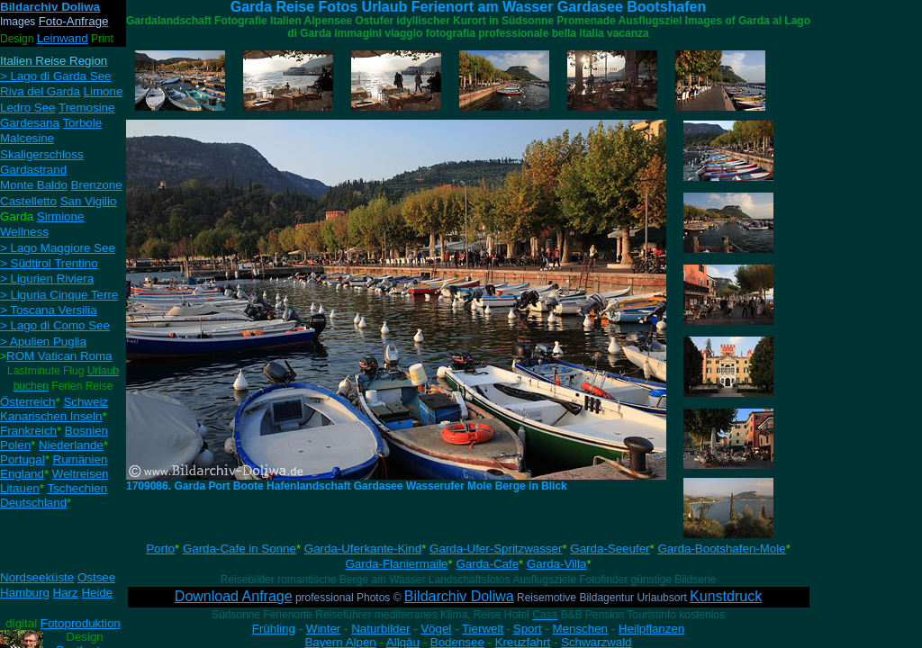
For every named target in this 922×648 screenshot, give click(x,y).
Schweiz (85, 402)
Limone (103, 91)
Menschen (581, 628)
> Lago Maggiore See (57, 248)
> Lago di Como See (55, 325)
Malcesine (27, 138)
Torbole (82, 123)
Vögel (435, 628)
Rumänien (80, 459)
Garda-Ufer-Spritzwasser (495, 548)
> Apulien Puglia (43, 341)
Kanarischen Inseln (51, 416)
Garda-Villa (556, 564)
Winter (323, 628)
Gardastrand (33, 169)
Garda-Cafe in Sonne (239, 548)
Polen (15, 445)
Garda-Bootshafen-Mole (721, 548)
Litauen (20, 488)
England (22, 474)
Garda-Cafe (487, 564)
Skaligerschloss (42, 154)
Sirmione (61, 216)
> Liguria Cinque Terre (59, 295)
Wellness (24, 231)
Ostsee (96, 577)
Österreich (27, 402)
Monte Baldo (34, 185)
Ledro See (28, 107)
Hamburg (25, 592)
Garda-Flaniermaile (396, 564)
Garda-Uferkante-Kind (362, 548)
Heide (97, 592)
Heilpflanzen (651, 628)
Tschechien (77, 488)
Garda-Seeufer (609, 548)
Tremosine (86, 107)
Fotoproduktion (81, 623)
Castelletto (28, 201)
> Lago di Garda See (55, 76)
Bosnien (86, 430)
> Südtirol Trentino (49, 263)
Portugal (22, 459)
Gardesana (29, 123)
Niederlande (71, 445)
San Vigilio (88, 201)
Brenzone (96, 185)
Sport (527, 628)
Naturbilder (380, 628)
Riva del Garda (40, 91)
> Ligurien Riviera (47, 278)
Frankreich (28, 430)
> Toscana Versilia (48, 310)
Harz (65, 592)
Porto (160, 548)
